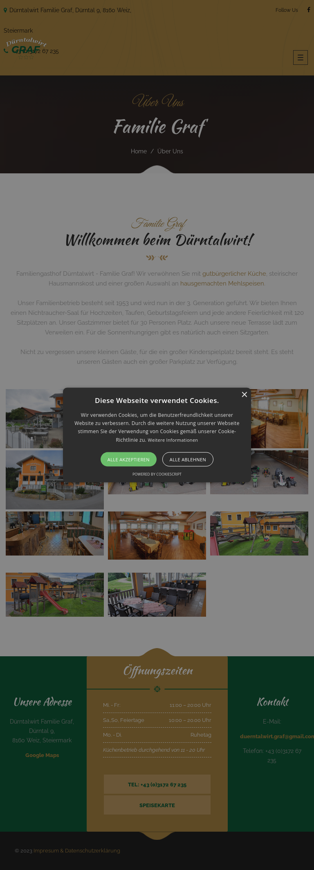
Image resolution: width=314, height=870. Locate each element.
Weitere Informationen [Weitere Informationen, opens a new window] (173, 439)
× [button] (244, 395)
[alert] (157, 435)
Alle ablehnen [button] (188, 459)
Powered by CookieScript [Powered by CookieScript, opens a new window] (157, 474)
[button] (157, 435)
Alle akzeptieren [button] (129, 459)
